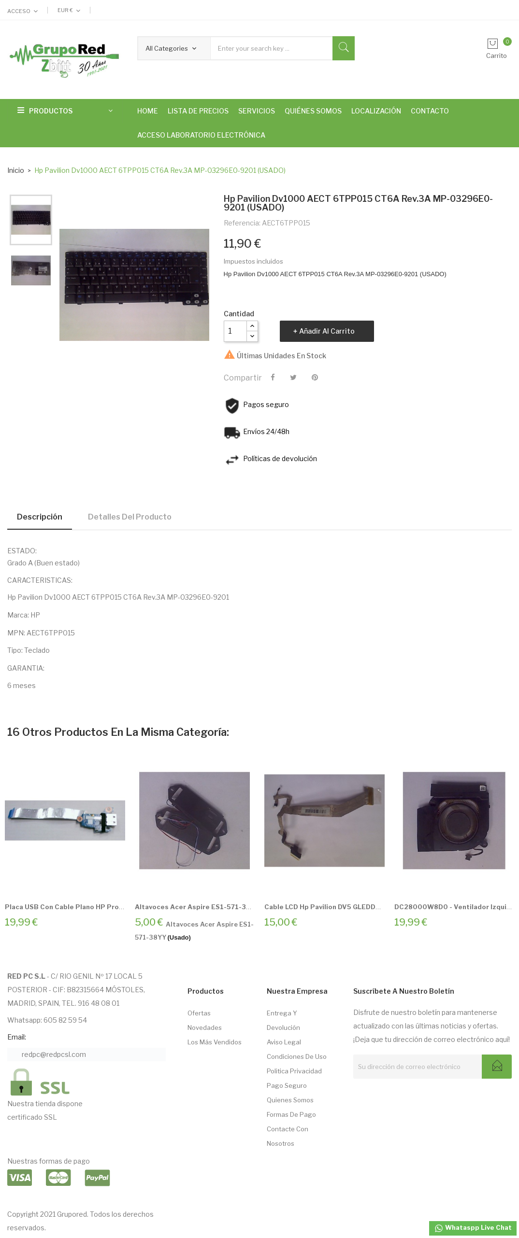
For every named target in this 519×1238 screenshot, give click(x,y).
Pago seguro (287, 1085)
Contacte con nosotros (287, 1136)
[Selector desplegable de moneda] (69, 10)
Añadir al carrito (327, 331)
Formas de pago (291, 1114)
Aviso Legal (284, 1042)
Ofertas (199, 1013)
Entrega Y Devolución (283, 1020)
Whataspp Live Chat (473, 1228)
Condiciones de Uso (297, 1056)
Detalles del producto (130, 516)
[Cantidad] (235, 331)
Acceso (18, 11)
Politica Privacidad (294, 1071)
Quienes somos (290, 1100)
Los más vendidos (214, 1042)
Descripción (39, 516)
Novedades (204, 1027)
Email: (16, 1037)
